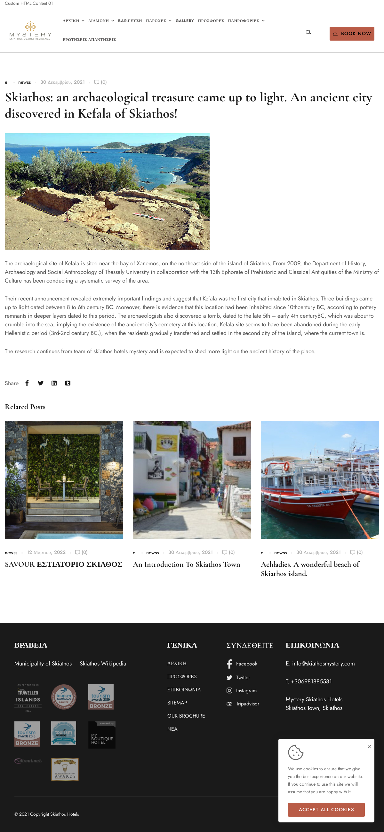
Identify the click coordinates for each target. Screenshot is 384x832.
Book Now (352, 33)
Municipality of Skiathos (43, 663)
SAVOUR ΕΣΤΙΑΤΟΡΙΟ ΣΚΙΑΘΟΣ (64, 564)
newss (24, 82)
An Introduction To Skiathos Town (186, 564)
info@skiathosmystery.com (323, 663)
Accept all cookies (326, 809)
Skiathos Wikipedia (103, 663)
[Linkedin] (54, 383)
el (7, 82)
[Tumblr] (68, 383)
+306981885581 (311, 681)
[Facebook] (27, 383)
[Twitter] (40, 383)
